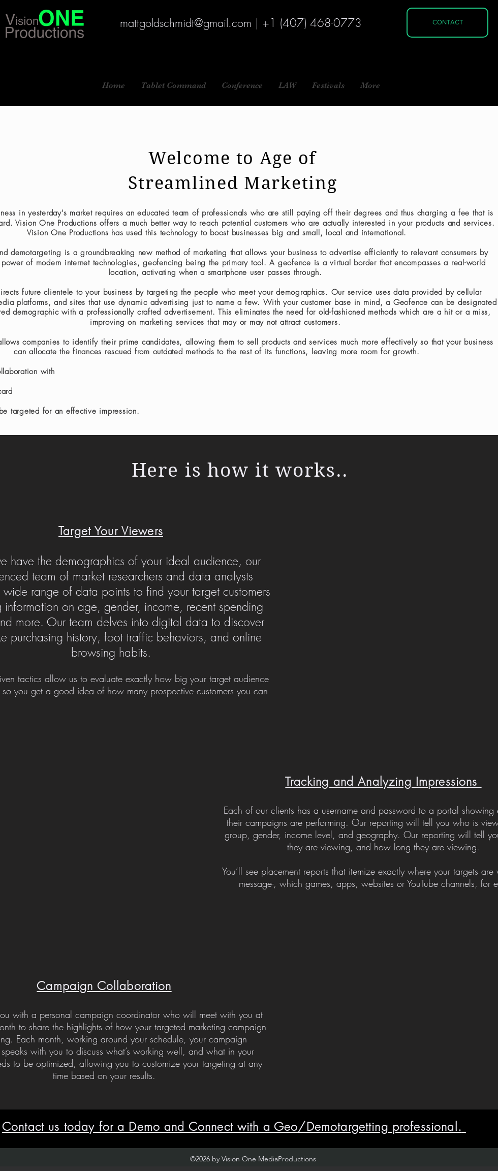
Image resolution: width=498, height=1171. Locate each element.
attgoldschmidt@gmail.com (190, 22)
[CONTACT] (447, 23)
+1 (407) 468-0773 (312, 22)
